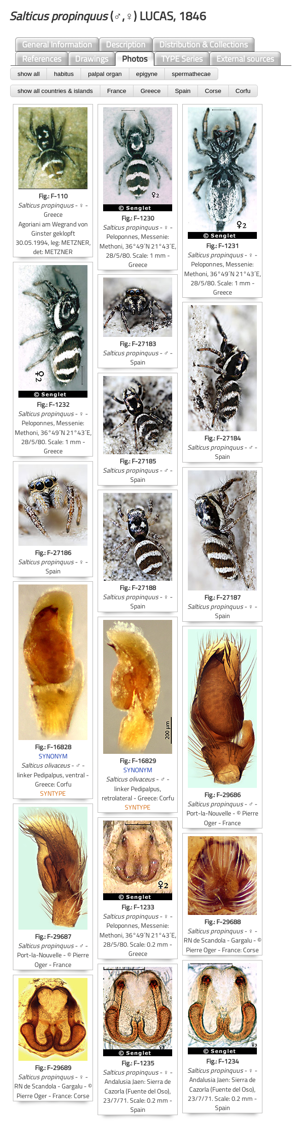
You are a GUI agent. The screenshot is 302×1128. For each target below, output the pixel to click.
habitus (64, 73)
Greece (150, 90)
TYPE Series (182, 58)
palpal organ (105, 73)
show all (28, 73)
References (41, 58)
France (116, 90)
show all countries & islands (55, 90)
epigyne (147, 73)
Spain (183, 90)
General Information (57, 44)
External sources (245, 58)
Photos (134, 58)
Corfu (243, 90)
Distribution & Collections (203, 44)
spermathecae (191, 73)
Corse (213, 90)
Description (125, 44)
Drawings (91, 58)
